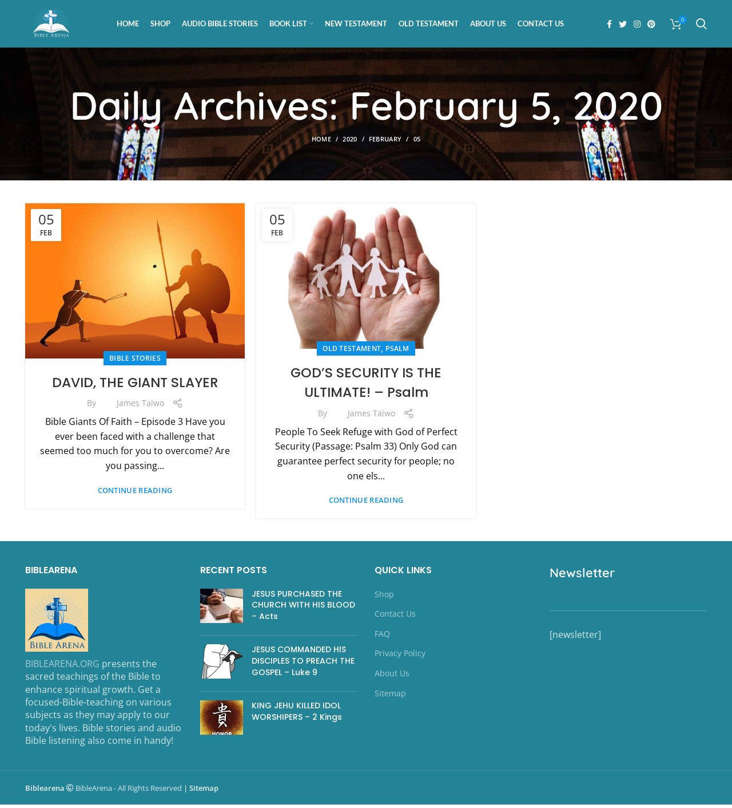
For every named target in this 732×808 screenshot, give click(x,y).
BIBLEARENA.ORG (62, 667)
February (385, 143)
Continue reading (135, 494)
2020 (350, 143)
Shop (384, 597)
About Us (392, 676)
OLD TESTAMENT (352, 352)
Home (321, 143)
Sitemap (390, 696)
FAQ (382, 637)
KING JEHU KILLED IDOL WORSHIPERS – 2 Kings (297, 715)
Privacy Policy (400, 657)
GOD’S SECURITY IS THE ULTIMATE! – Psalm (366, 386)
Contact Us (395, 617)
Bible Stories (135, 361)
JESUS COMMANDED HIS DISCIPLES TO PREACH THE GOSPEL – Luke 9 (303, 664)
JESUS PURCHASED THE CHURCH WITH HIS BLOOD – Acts (303, 608)
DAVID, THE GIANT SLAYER (135, 385)
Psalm (397, 352)
